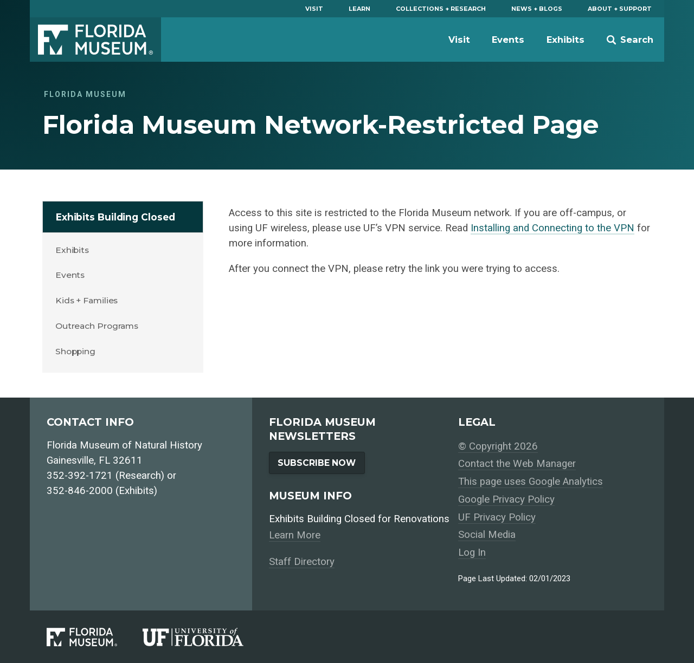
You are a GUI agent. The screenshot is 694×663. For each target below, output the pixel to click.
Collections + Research (441, 8)
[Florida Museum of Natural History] (95, 637)
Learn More (294, 535)
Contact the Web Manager (517, 464)
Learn (359, 8)
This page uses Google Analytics (530, 481)
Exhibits (565, 39)
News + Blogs (536, 8)
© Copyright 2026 (498, 446)
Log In (472, 552)
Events (508, 39)
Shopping (75, 351)
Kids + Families (86, 300)
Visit (314, 8)
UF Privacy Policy (497, 517)
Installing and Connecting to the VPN (552, 228)
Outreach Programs (96, 326)
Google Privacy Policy (506, 499)
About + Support (620, 8)
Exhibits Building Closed (115, 217)
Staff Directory (302, 562)
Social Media (487, 535)
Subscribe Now (317, 463)
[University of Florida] (206, 637)
